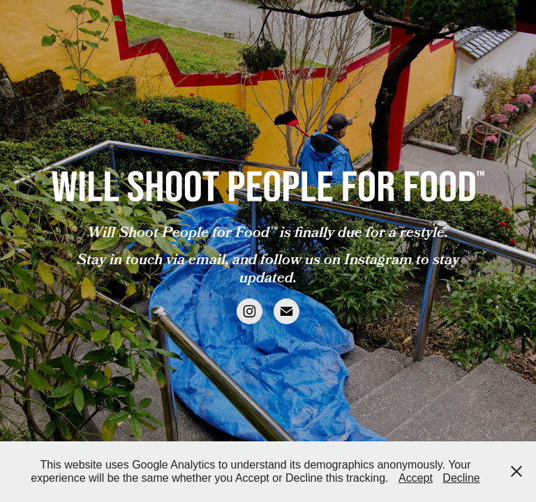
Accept (416, 478)
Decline (460, 478)
